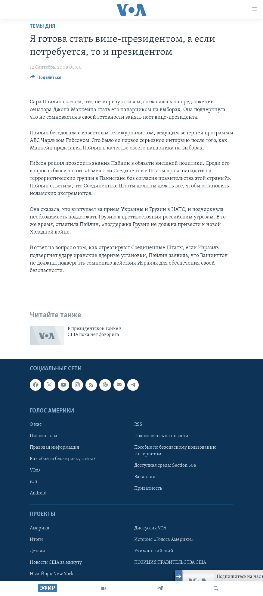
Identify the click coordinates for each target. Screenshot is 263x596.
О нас (36, 424)
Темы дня (42, 26)
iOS (33, 481)
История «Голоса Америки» (164, 539)
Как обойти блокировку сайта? (62, 458)
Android (38, 493)
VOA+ (35, 470)
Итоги (36, 539)
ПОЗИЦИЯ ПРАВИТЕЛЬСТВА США (170, 562)
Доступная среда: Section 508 (165, 465)
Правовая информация (54, 447)
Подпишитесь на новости (161, 436)
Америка (39, 528)
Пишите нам (43, 436)
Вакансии (145, 477)
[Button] (45, 79)
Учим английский (153, 551)
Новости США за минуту (56, 562)
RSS (138, 424)
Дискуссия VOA (150, 528)
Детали (37, 551)
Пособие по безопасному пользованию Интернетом (175, 450)
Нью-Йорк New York (51, 574)
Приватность (148, 488)
